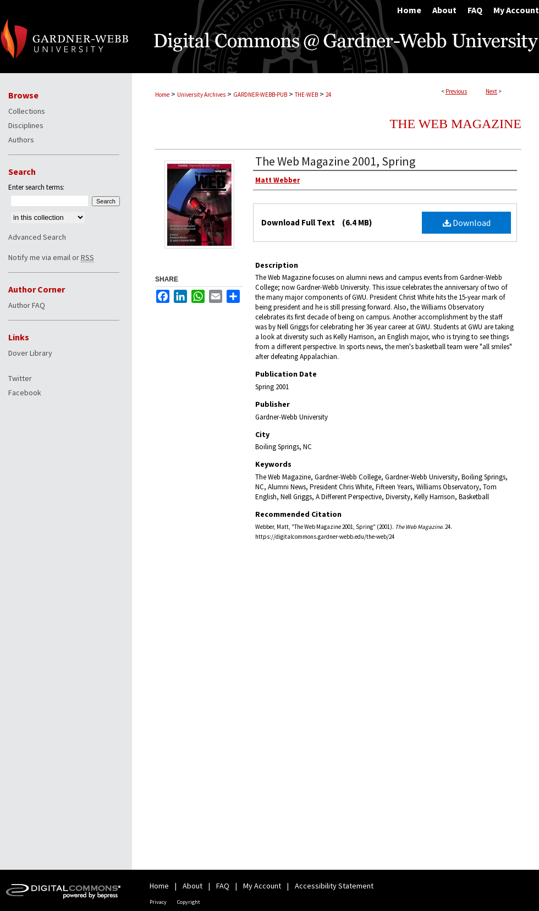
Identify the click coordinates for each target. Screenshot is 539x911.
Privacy (158, 902)
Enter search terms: (36, 187)
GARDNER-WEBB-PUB (260, 94)
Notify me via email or (51, 257)
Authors (21, 140)
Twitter (20, 378)
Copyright (188, 902)
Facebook (24, 392)
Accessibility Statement (334, 886)
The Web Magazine (455, 124)
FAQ (222, 886)
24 (328, 94)
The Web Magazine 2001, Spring (335, 161)
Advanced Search (37, 237)
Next (491, 91)
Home (162, 94)
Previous (456, 91)
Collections (26, 111)
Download (467, 222)
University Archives (201, 94)
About (192, 886)
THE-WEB (306, 94)
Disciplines (25, 125)
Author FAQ (26, 305)
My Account (262, 886)
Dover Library (30, 353)
